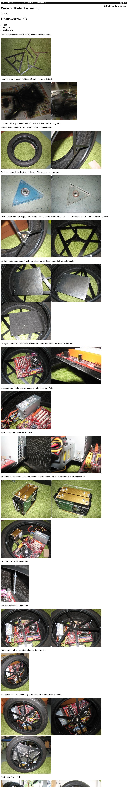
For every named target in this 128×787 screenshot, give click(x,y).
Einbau (6, 28)
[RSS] (125, 3)
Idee (5, 25)
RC (17, 3)
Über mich (31, 3)
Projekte (11, 3)
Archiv (23, 3)
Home (3, 3)
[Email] (121, 3)
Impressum (41, 3)
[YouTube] (123, 3)
